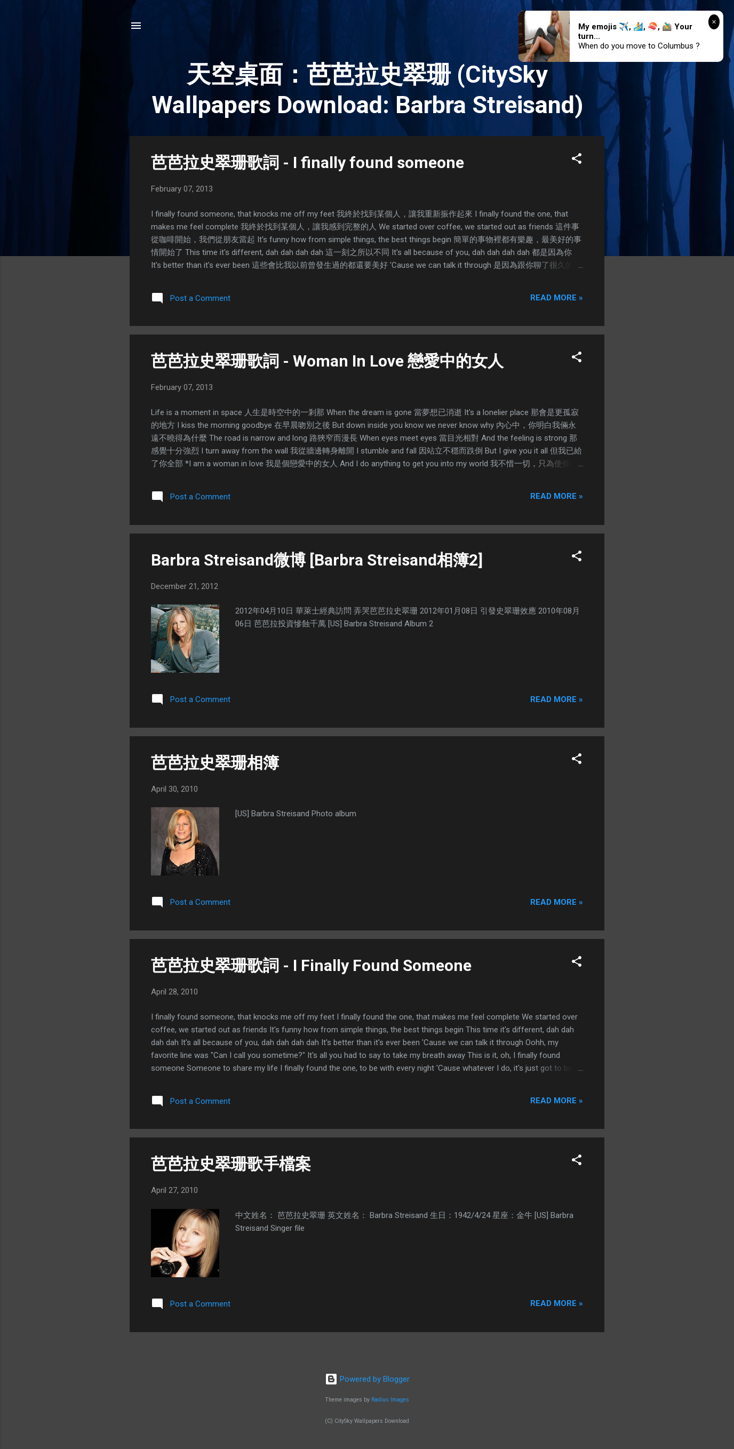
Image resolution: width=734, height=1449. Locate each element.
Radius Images (390, 1399)
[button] (576, 160)
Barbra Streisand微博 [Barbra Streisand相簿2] (317, 560)
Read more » (556, 297)
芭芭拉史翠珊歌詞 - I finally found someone (307, 162)
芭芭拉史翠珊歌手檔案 (231, 1164)
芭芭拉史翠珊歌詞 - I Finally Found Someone (311, 965)
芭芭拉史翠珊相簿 (215, 762)
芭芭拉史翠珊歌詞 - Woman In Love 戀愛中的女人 (327, 361)
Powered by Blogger (367, 1379)
